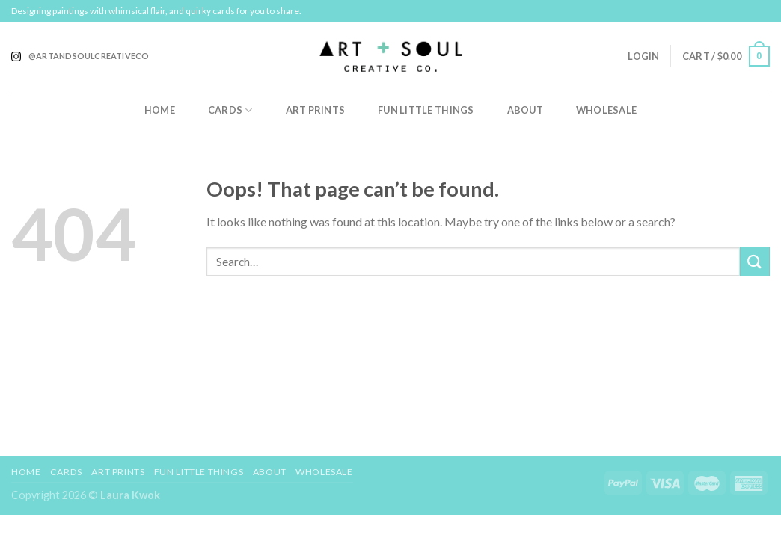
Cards (230, 110)
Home (159, 110)
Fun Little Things (426, 110)
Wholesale (606, 110)
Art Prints (316, 110)
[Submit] (755, 261)
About (525, 110)
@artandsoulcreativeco (89, 56)
